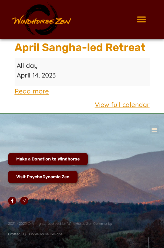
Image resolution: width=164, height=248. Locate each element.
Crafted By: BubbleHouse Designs (35, 234)
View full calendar (122, 104)
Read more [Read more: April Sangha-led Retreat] (32, 91)
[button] (141, 19)
